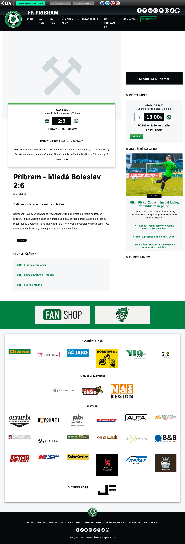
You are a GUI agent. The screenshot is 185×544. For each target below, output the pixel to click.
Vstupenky (148, 19)
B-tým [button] (53, 21)
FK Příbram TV (109, 23)
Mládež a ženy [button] (67, 21)
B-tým (53, 522)
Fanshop (129, 19)
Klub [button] (30, 19)
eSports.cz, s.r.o (110, 537)
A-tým (41, 522)
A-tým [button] (41, 21)
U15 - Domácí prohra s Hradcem (35, 274)
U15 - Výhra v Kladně (29, 284)
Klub (30, 522)
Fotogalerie (90, 19)
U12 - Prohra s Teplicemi (31, 265)
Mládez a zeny (71, 522)
